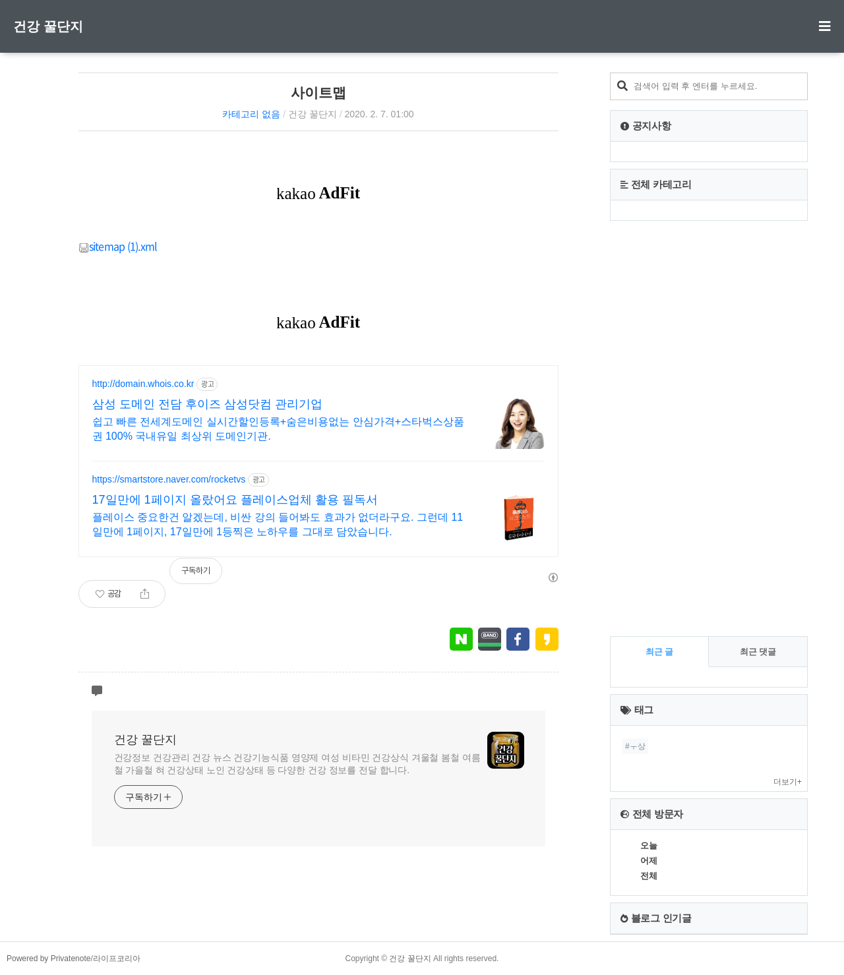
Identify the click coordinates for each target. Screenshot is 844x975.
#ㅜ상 (635, 746)
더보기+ (787, 781)
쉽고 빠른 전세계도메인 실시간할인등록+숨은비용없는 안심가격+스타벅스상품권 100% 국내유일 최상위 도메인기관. (278, 429)
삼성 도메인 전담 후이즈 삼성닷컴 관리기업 (207, 404)
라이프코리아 (116, 958)
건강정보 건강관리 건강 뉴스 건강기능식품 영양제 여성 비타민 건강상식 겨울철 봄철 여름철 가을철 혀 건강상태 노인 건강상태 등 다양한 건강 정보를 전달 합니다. (297, 763)
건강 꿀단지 (48, 26)
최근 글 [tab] (660, 652)
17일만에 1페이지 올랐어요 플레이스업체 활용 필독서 (235, 499)
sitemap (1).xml (118, 246)
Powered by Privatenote (48, 958)
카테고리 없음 (251, 114)
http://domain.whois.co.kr (143, 383)
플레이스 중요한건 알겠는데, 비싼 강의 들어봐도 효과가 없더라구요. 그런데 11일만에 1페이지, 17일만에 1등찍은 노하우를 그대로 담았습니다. (278, 524)
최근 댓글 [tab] (758, 652)
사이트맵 (318, 92)
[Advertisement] (709, 428)
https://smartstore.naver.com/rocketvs (169, 479)
